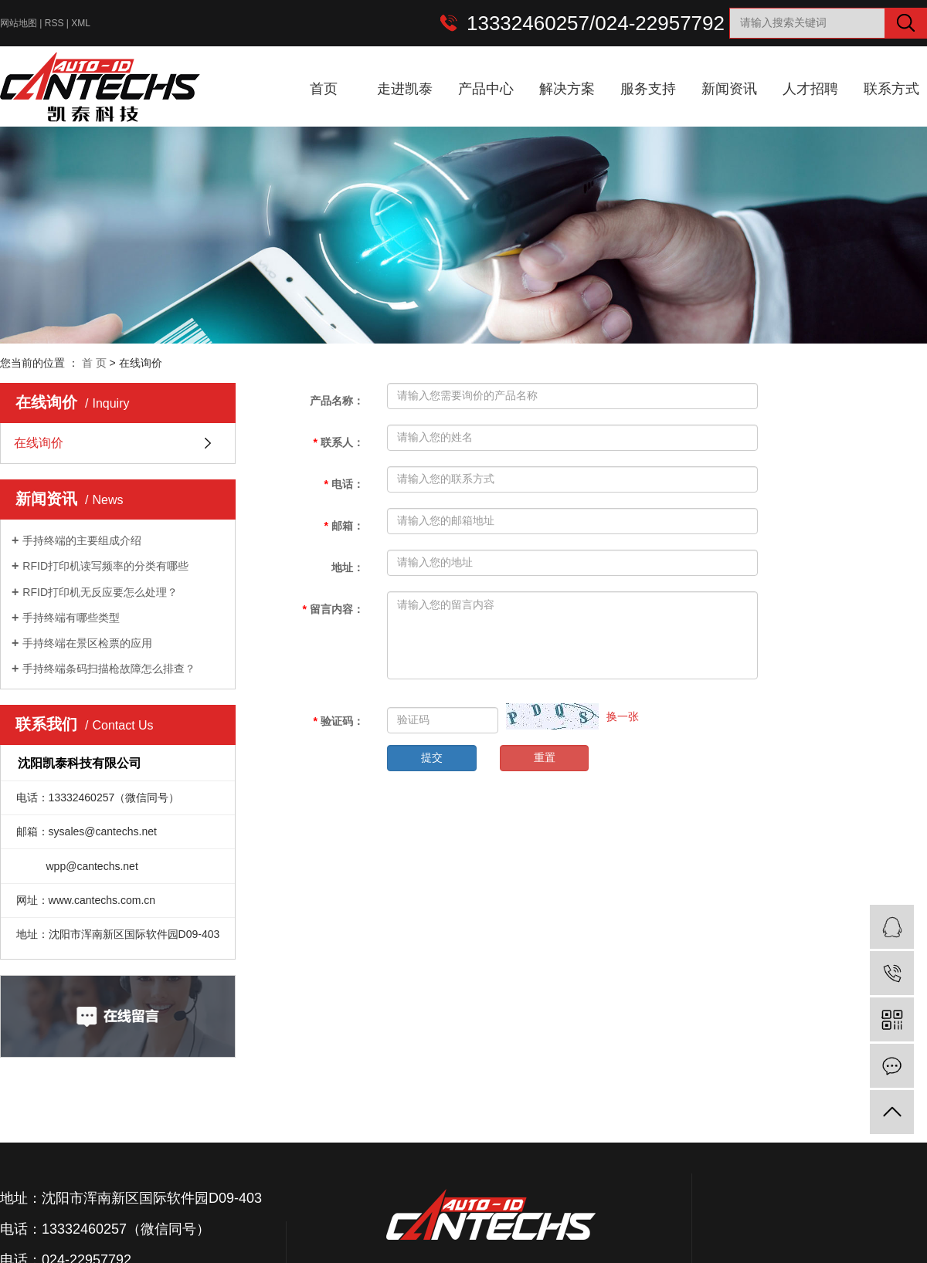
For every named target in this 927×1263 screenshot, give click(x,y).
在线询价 (38, 442)
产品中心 (486, 89)
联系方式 (891, 89)
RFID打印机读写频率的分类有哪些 (105, 566)
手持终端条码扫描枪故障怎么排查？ (108, 668)
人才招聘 (810, 89)
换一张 (622, 716)
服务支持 (648, 89)
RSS (54, 23)
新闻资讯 (729, 89)
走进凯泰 (405, 89)
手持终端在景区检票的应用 (87, 643)
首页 (324, 89)
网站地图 (18, 23)
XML (80, 23)
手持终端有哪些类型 (71, 617)
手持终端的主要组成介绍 (81, 540)
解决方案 (567, 89)
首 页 (94, 363)
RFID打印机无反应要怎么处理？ (100, 592)
